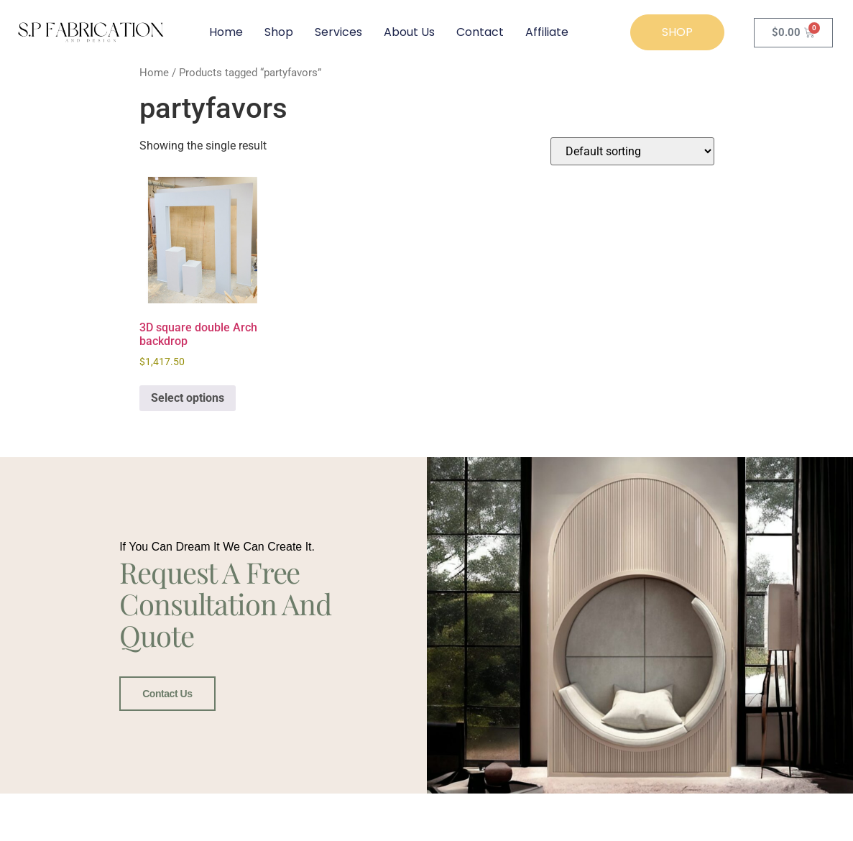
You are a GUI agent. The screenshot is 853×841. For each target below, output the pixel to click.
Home (226, 32)
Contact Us (167, 693)
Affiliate (546, 32)
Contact (480, 32)
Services (338, 32)
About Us (409, 32)
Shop (278, 32)
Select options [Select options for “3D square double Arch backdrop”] (187, 398)
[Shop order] (632, 151)
